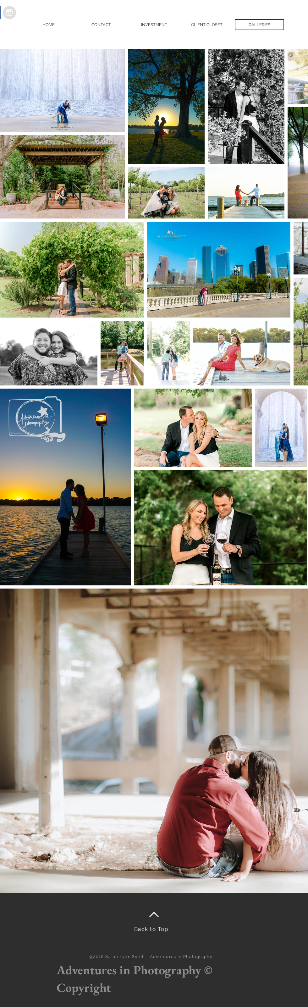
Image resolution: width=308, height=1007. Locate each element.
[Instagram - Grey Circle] (9, 12)
